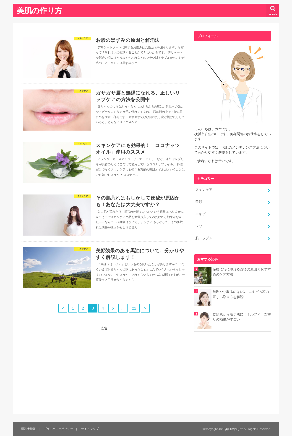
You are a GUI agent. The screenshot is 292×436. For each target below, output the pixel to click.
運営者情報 (28, 429)
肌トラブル (203, 238)
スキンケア (203, 190)
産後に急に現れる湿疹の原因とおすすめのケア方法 (242, 272)
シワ (198, 226)
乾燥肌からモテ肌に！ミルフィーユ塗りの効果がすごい (242, 317)
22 (134, 308)
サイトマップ (90, 429)
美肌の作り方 (39, 10)
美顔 (198, 202)
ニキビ (200, 214)
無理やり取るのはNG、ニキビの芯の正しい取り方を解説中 (241, 294)
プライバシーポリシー (58, 429)
